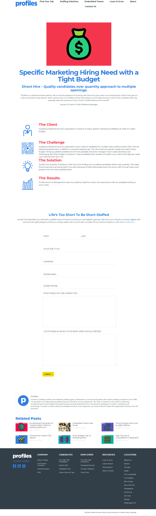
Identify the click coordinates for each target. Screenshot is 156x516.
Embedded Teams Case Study (83, 425)
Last (83, 236)
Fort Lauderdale (130, 475)
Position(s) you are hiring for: (60, 293)
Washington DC (130, 503)
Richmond (128, 493)
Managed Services (88, 466)
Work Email (50, 274)
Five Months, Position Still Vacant (40, 437)
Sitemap (133, 513)
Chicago (127, 468)
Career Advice (107, 464)
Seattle (126, 500)
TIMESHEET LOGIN (140, 4)
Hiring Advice (107, 468)
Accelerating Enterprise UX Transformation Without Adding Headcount (41, 426)
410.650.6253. (129, 222)
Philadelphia (128, 489)
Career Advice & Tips (66, 473)
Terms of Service (113, 513)
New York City (129, 485)
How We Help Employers (86, 461)
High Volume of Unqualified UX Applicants (127, 437)
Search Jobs (63, 466)
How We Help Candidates (64, 461)
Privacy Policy (101, 513)
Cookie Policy (124, 513)
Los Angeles (128, 478)
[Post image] (21, 427)
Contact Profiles (21, 462)
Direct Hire (85, 473)
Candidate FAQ (64, 469)
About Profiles (42, 460)
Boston (127, 464)
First (46, 236)
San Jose (127, 496)
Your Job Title (51, 249)
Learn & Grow (107, 460)
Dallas (126, 471)
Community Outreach (41, 465)
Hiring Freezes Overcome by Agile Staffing (127, 425)
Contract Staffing (87, 469)
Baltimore (128, 460)
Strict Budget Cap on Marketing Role (82, 437)
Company (48, 262)
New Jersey (128, 482)
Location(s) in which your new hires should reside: (72, 332)
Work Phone (50, 286)
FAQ (39, 473)
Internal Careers (43, 469)
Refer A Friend (107, 471)
